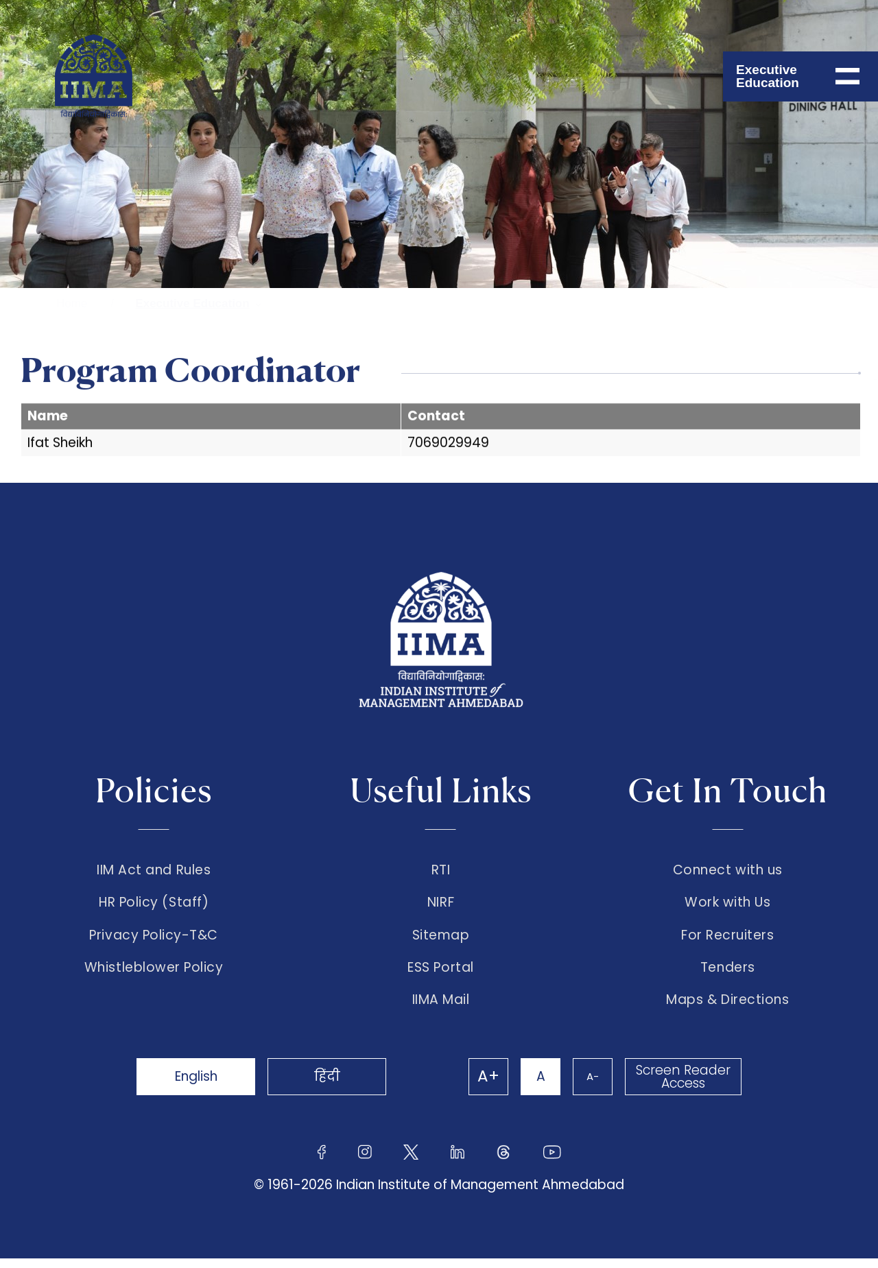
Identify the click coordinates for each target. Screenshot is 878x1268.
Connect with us (728, 870)
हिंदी (336, 1086)
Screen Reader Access (682, 1086)
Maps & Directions (727, 1009)
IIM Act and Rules (154, 870)
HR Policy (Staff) (154, 905)
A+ (482, 1086)
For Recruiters (727, 940)
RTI (441, 870)
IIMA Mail (441, 1009)
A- (590, 1086)
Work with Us (727, 905)
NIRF (440, 905)
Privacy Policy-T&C (153, 940)
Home (71, 303)
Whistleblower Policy (154, 975)
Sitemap (441, 940)
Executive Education (192, 303)
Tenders (727, 975)
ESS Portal (440, 975)
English (199, 1086)
